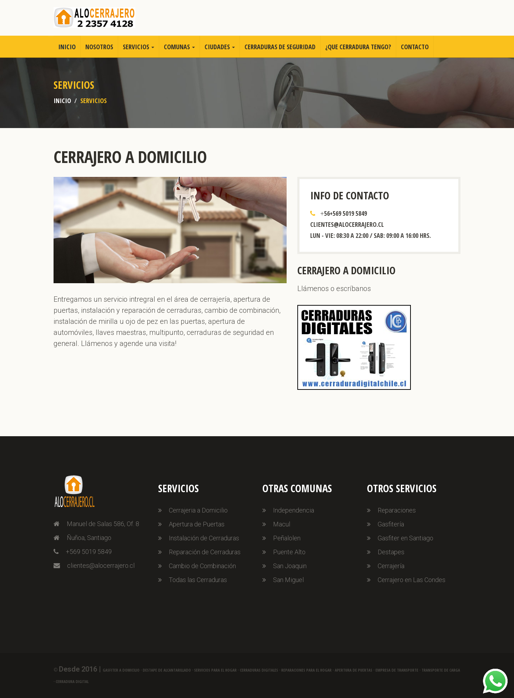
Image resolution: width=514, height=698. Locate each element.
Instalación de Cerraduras (204, 538)
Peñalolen (287, 538)
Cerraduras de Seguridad (280, 46)
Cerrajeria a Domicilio (198, 510)
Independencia (293, 510)
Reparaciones (397, 510)
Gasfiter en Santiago (405, 538)
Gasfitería (391, 524)
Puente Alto (289, 552)
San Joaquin (290, 566)
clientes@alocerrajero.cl (347, 224)
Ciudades (220, 46)
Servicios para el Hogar (215, 670)
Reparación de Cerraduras (205, 552)
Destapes (391, 552)
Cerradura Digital (72, 681)
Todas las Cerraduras (198, 580)
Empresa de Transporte (397, 670)
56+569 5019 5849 (345, 213)
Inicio (67, 46)
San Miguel (288, 580)
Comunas (179, 46)
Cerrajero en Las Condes (411, 580)
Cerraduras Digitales (259, 670)
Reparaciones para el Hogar (306, 670)
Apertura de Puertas (197, 524)
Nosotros (99, 46)
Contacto (415, 46)
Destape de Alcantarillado (167, 670)
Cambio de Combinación (202, 566)
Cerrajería (391, 566)
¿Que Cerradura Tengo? (358, 46)
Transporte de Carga (441, 670)
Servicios (138, 46)
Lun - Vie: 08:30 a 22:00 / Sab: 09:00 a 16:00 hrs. (370, 235)
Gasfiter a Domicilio (121, 670)
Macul (281, 524)
